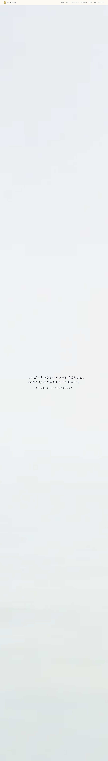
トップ (67, 2)
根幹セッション (74, 2)
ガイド (90, 2)
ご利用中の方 (84, 2)
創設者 (62, 2)
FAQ (95, 2)
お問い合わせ (102, 2)
